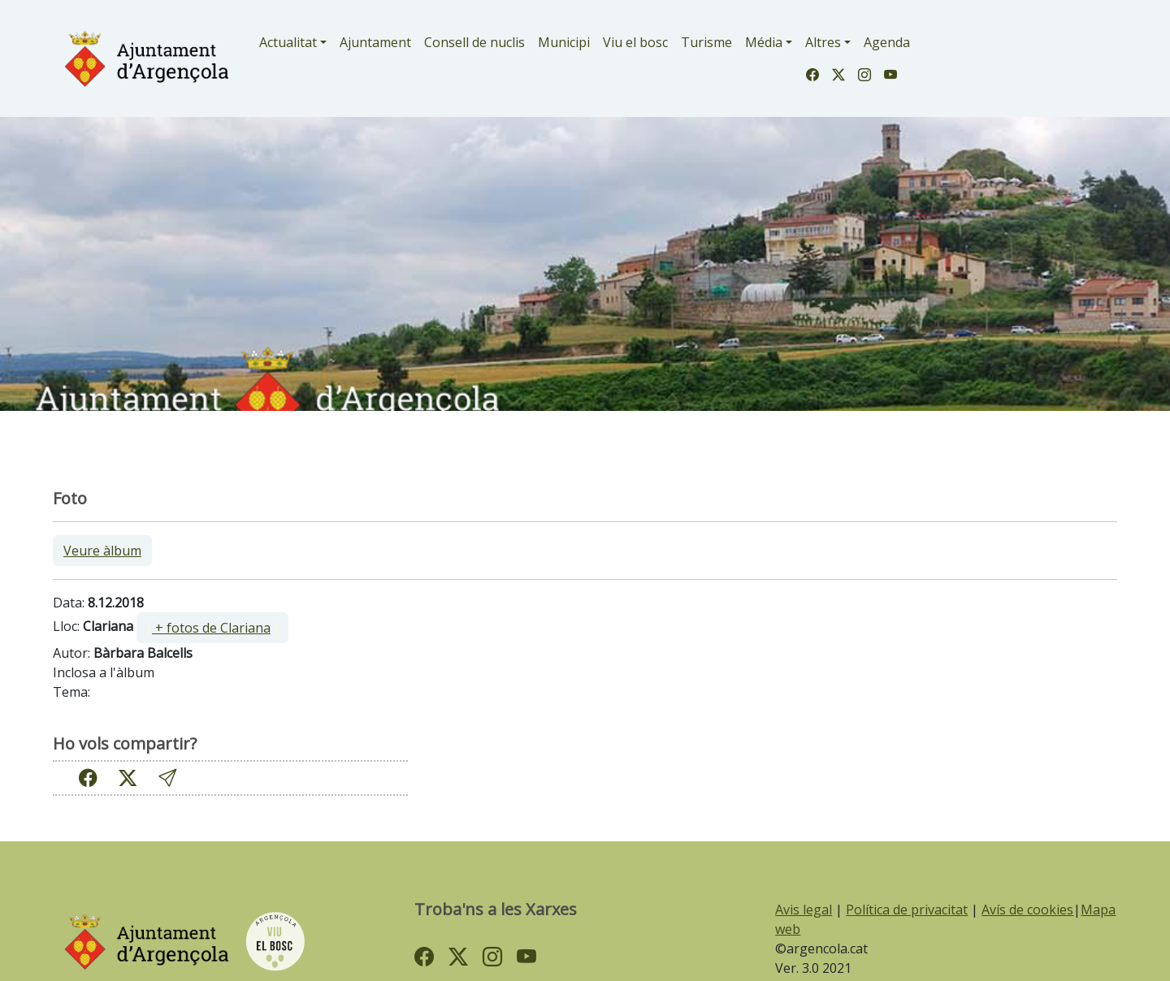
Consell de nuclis (474, 42)
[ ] (212, 628)
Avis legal (803, 909)
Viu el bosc (635, 42)
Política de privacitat (907, 909)
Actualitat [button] (288, 42)
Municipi (564, 42)
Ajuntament (375, 42)
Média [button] (763, 42)
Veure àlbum (102, 551)
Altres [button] (823, 42)
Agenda (887, 42)
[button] (167, 778)
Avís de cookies (1027, 909)
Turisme (706, 42)
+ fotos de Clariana (211, 628)
